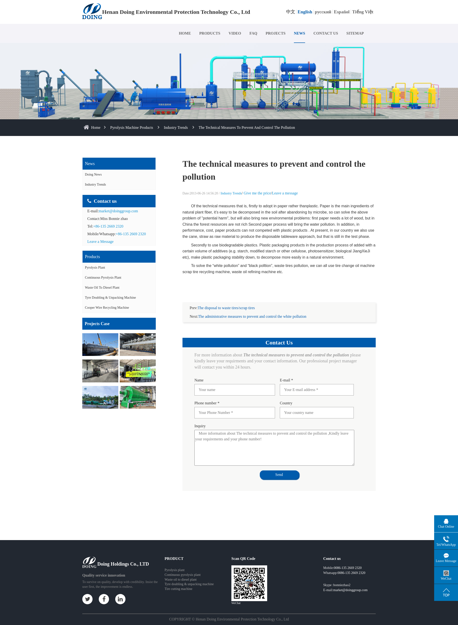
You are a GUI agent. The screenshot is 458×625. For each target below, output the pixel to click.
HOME (185, 33)
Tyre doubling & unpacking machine (110, 297)
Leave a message (285, 193)
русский (323, 11)
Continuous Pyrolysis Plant (103, 277)
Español (341, 11)
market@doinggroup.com (118, 211)
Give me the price (257, 193)
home (95, 127)
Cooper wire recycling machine (107, 307)
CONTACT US (325, 33)
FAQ (253, 33)
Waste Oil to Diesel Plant (102, 287)
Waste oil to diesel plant (181, 574)
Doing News (93, 174)
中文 (290, 11)
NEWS (299, 33)
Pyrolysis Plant (95, 267)
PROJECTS (275, 33)
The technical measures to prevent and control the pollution (247, 127)
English (305, 11)
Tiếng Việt (362, 11)
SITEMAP (355, 33)
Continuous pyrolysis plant (183, 569)
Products (92, 256)
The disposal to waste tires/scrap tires (226, 302)
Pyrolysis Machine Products (131, 127)
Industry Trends (176, 127)
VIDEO (235, 33)
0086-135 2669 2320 (348, 562)
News (90, 163)
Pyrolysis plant (175, 564)
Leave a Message (100, 242)
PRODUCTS (209, 33)
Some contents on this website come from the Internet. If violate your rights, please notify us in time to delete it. (229, 622)
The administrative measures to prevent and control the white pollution (252, 311)
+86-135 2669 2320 (108, 226)
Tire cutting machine (178, 583)
